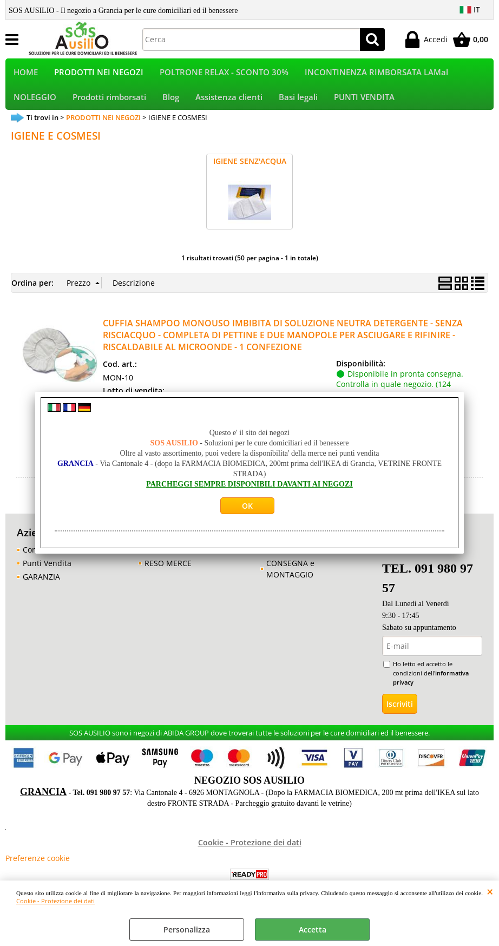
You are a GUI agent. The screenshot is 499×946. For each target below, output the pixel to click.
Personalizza (186, 929)
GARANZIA (41, 584)
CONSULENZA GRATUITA (310, 557)
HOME (26, 74)
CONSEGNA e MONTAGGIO (290, 576)
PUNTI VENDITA (364, 102)
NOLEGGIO (35, 102)
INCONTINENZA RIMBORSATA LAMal (376, 74)
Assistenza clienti (228, 102)
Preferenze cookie (37, 865)
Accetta (312, 929)
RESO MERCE (168, 571)
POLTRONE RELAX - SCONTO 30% (224, 74)
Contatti (37, 557)
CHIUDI (490, 891)
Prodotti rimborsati (109, 102)
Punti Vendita (47, 571)
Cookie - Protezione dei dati (55, 901)
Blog (170, 102)
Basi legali (298, 102)
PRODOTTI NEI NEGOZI (98, 74)
